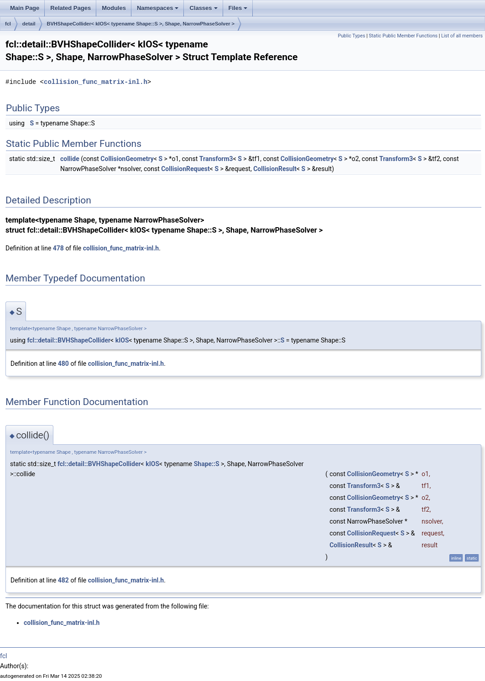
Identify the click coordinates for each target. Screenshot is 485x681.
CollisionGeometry (127, 158)
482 (63, 580)
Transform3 (216, 158)
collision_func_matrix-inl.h (95, 82)
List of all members (462, 36)
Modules (114, 8)
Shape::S (206, 464)
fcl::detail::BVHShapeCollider (68, 340)
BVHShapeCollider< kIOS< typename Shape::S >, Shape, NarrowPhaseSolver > (141, 23)
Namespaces (158, 8)
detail (29, 23)
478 (58, 248)
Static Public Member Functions (403, 36)
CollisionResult (275, 168)
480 (63, 363)
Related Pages (70, 8)
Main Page (24, 8)
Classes (203, 8)
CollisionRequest (185, 168)
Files (238, 8)
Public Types (351, 36)
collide (69, 158)
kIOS (122, 340)
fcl (8, 23)
